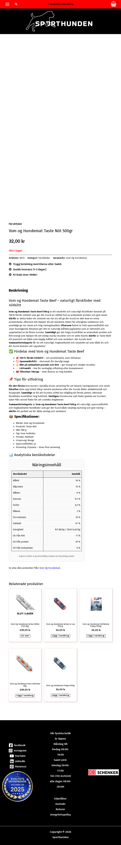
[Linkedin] (17, 761)
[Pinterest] (18, 766)
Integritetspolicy (60, 814)
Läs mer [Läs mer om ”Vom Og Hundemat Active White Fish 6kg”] (25, 638)
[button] (16, 4)
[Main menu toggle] (7, 4)
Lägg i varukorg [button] (60, 638)
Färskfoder (15, 225)
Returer (60, 809)
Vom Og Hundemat (76, 259)
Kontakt (60, 804)
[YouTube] (18, 756)
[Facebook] (17, 745)
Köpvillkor (60, 798)
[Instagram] (18, 750)
